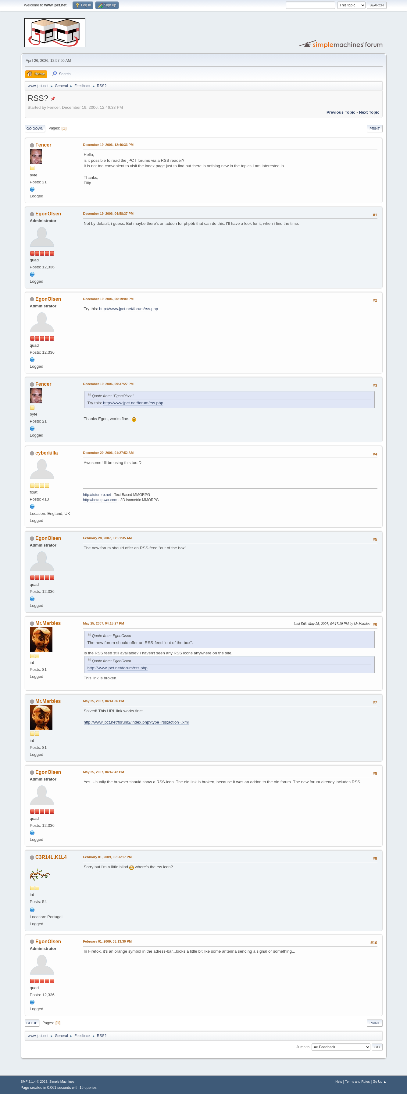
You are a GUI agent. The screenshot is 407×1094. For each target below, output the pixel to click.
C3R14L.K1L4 (51, 857)
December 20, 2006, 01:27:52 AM (108, 453)
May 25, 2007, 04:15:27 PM (103, 623)
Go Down (35, 128)
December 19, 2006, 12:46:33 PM (108, 145)
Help (338, 1081)
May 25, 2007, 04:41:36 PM (103, 701)
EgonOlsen (48, 213)
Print (375, 128)
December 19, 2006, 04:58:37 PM (108, 213)
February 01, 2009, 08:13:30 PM (107, 941)
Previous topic (341, 112)
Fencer (43, 144)
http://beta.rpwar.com (100, 500)
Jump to (303, 1047)
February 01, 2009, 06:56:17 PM (107, 857)
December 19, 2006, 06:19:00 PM (108, 299)
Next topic (369, 112)
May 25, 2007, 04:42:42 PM (103, 772)
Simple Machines (61, 1081)
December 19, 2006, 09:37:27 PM (108, 384)
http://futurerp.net (97, 495)
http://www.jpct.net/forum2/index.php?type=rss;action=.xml (136, 722)
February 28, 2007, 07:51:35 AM (107, 538)
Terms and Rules (357, 1081)
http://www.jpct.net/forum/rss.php (128, 308)
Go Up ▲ (380, 1081)
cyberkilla (46, 452)
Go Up (32, 1023)
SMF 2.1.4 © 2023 (34, 1081)
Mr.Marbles (48, 623)
